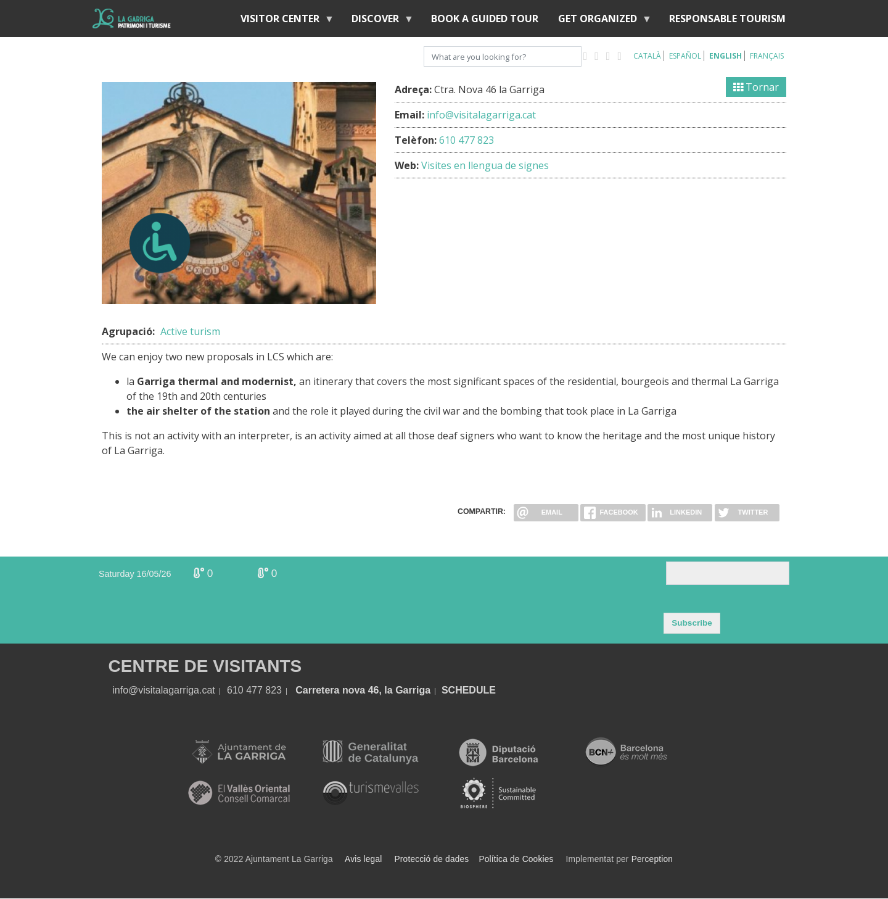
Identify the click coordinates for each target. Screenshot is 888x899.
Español (685, 56)
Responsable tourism (727, 18)
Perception (652, 859)
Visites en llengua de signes (485, 165)
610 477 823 (466, 140)
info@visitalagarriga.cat (481, 115)
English (725, 56)
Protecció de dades (432, 859)
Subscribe (692, 623)
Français (767, 56)
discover (378, 21)
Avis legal (363, 859)
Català (647, 56)
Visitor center (282, 21)
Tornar (756, 87)
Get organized (600, 21)
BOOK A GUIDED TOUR (484, 18)
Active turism (190, 331)
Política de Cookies (516, 859)
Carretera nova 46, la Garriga (362, 690)
